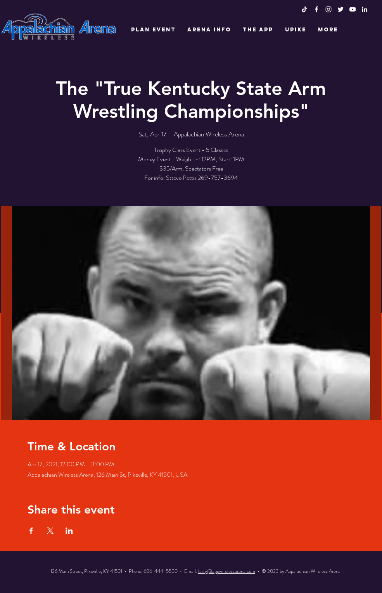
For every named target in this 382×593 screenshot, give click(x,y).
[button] (153, 30)
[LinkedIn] (364, 9)
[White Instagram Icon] (328, 9)
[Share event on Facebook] (31, 530)
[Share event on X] (50, 530)
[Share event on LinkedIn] (69, 530)
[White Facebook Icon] (316, 9)
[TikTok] (304, 9)
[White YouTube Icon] (352, 9)
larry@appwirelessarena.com (226, 571)
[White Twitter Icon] (340, 9)
